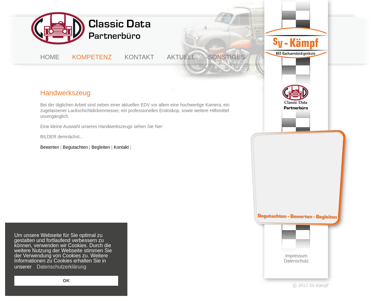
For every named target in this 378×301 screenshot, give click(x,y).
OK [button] (66, 280)
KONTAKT (139, 57)
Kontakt (121, 147)
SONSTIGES (226, 57)
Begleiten (100, 147)
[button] (33, 268)
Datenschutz (296, 260)
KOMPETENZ (92, 57)
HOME (50, 57)
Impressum (296, 255)
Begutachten (75, 147)
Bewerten (49, 147)
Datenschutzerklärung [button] (61, 266)
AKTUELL (181, 57)
